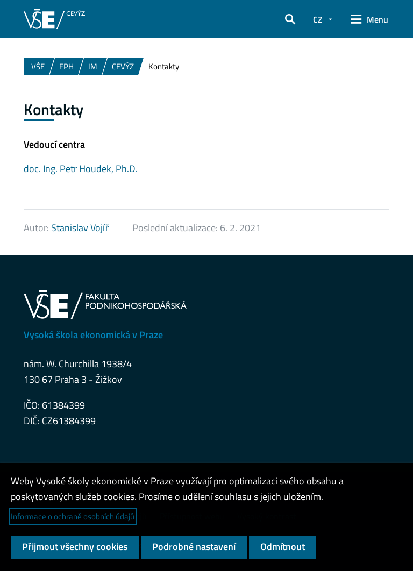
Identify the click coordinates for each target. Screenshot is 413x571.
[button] (290, 19)
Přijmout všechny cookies (74, 546)
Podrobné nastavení (194, 546)
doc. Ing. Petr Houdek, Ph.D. (81, 168)
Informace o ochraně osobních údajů (72, 516)
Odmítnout (282, 546)
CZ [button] (318, 19)
